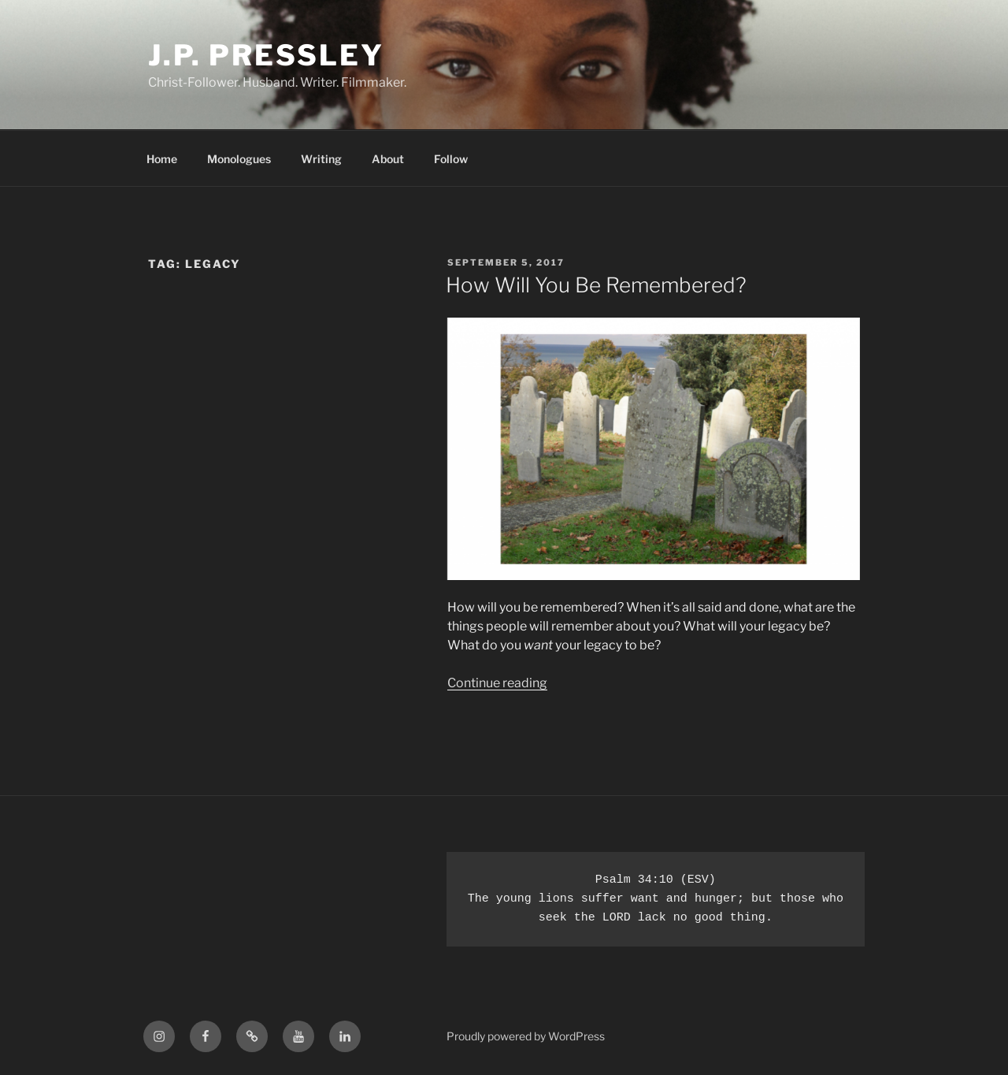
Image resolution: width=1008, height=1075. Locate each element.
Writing (321, 159)
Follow (451, 159)
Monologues (239, 159)
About (388, 159)
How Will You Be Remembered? (596, 285)
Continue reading (497, 682)
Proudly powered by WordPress (526, 1036)
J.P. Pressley (266, 55)
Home (161, 159)
